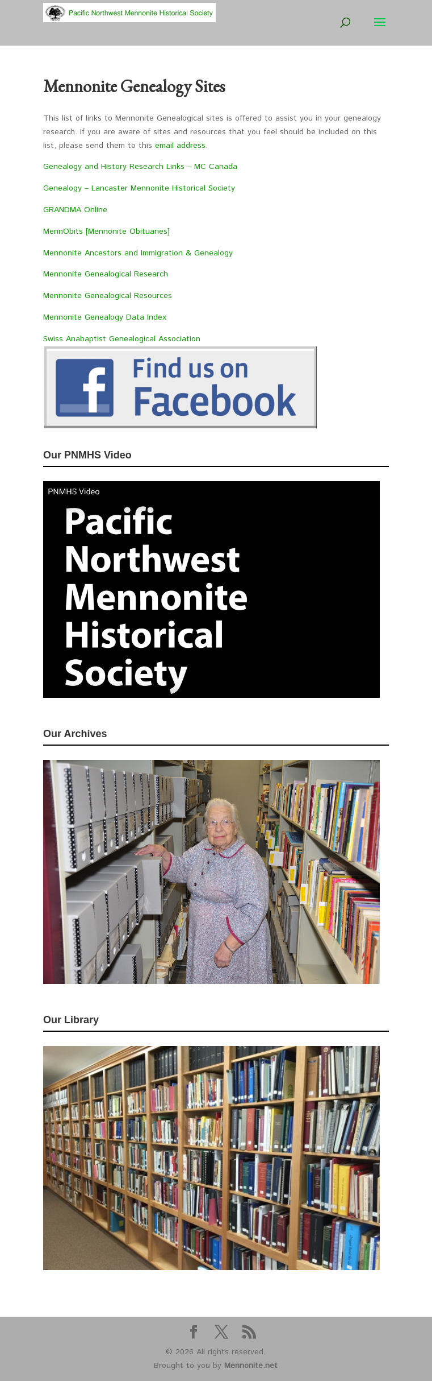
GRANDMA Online (75, 210)
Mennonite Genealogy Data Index (104, 317)
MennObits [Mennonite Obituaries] (106, 231)
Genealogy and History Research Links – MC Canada (141, 166)
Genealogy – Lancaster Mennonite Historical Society (139, 188)
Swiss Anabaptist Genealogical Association (121, 339)
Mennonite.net (251, 1365)
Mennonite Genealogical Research (105, 274)
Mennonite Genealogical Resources (107, 295)
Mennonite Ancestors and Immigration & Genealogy (138, 253)
